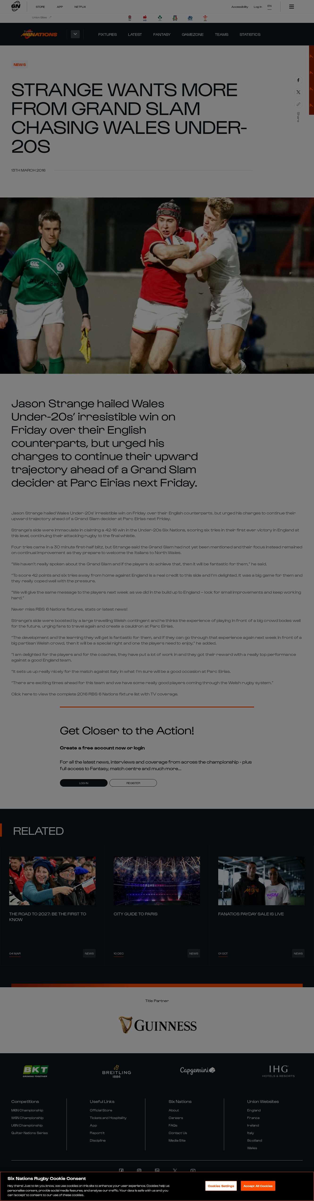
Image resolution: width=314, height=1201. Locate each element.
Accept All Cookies (258, 1186)
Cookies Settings (221, 1186)
